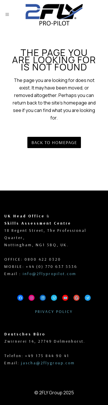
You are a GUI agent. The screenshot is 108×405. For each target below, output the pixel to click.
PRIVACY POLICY (54, 311)
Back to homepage (54, 142)
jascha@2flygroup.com (48, 362)
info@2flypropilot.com (49, 273)
